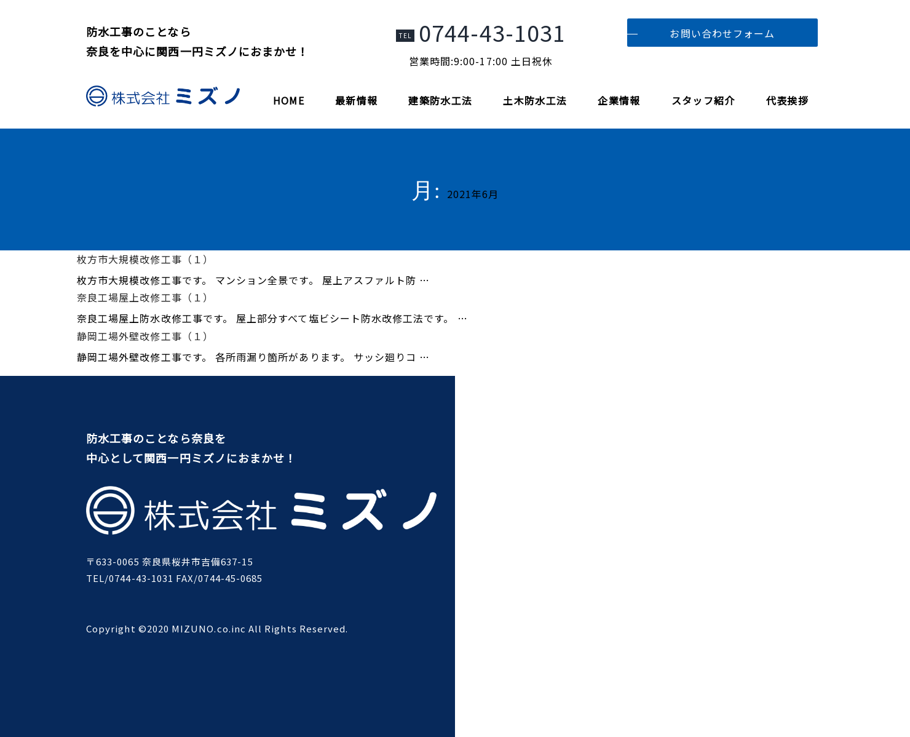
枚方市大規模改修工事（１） (145, 259)
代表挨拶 (787, 100)
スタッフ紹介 (703, 100)
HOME (288, 100)
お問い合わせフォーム (722, 33)
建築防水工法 (440, 100)
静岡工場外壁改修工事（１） (145, 336)
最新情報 (356, 100)
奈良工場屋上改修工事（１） (145, 297)
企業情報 (619, 100)
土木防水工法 (535, 100)
